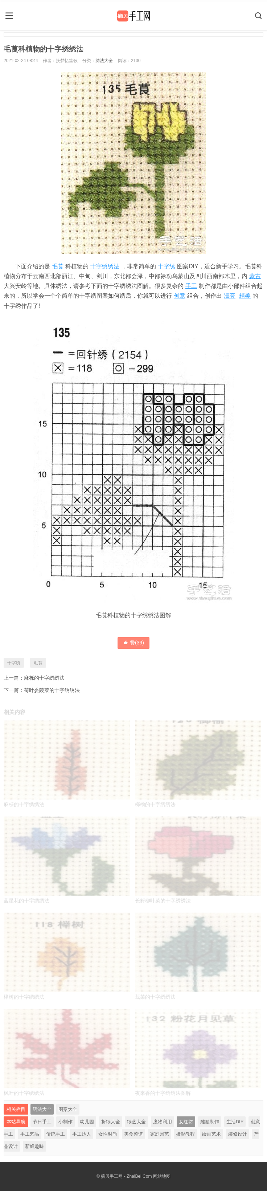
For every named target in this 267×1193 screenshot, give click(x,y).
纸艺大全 (136, 1123)
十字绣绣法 (104, 265)
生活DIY (235, 1123)
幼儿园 (87, 1123)
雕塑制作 (209, 1123)
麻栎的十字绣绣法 (44, 677)
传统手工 (55, 1136)
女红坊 (186, 1123)
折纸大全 (110, 1123)
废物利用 (162, 1123)
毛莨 (57, 265)
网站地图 (162, 1178)
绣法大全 (104, 59)
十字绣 (166, 265)
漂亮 (229, 295)
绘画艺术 (211, 1136)
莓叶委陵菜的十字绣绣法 (52, 689)
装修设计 (237, 1136)
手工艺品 (29, 1136)
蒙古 (255, 275)
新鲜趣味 (34, 1148)
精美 (245, 295)
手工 (191, 285)
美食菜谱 (133, 1136)
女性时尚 (107, 1136)
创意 (179, 295)
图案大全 (67, 1111)
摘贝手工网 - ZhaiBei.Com (126, 1178)
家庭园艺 (159, 1136)
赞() (133, 641)
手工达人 (81, 1136)
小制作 (65, 1123)
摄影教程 (185, 1136)
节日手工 (42, 1123)
